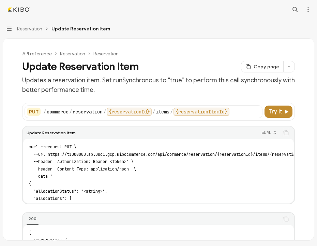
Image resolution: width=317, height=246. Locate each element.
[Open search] (295, 9)
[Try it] (278, 112)
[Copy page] (262, 66)
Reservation (72, 54)
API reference (37, 54)
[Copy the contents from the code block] (286, 132)
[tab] (33, 219)
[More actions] (308, 9)
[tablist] (151, 219)
